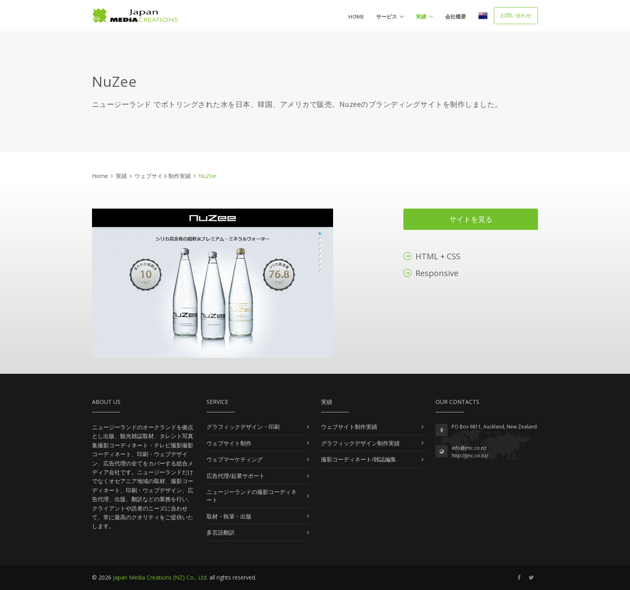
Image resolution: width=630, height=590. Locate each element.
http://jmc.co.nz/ (470, 455)
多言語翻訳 (221, 532)
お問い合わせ (516, 15)
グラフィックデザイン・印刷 (243, 426)
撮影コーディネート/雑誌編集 (358, 459)
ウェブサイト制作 (229, 443)
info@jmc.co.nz (469, 448)
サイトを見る (471, 219)
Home (356, 16)
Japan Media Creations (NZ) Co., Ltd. (160, 577)
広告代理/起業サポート (236, 475)
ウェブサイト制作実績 (163, 176)
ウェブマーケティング (235, 459)
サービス (386, 16)
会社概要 (455, 16)
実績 (421, 16)
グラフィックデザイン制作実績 (360, 443)
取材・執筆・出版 (229, 516)
